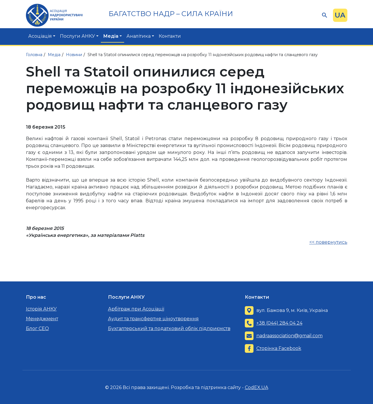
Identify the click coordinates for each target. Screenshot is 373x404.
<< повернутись (328, 242)
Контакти (170, 36)
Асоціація (40, 36)
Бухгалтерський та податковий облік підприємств (169, 328)
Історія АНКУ (41, 309)
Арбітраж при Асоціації (136, 309)
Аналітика (138, 36)
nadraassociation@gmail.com (289, 335)
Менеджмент (42, 318)
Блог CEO (37, 328)
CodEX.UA (256, 387)
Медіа (110, 36)
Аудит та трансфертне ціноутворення (153, 318)
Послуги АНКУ (77, 36)
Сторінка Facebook (278, 348)
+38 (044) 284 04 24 (279, 323)
